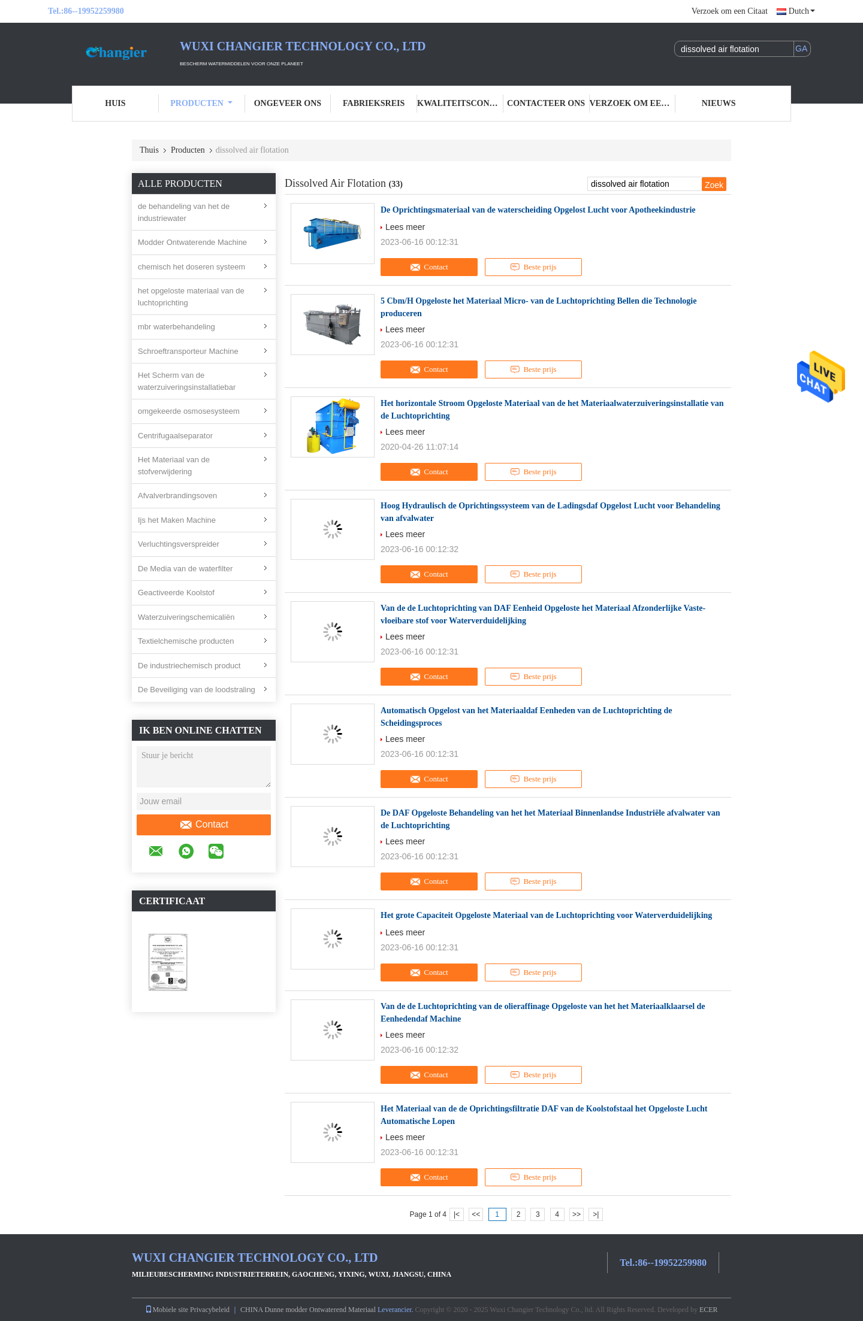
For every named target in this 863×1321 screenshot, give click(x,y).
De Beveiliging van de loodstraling (196, 689)
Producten (201, 103)
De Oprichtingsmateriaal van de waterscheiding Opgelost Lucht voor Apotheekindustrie (538, 209)
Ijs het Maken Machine (177, 520)
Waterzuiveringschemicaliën (186, 617)
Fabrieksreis (374, 103)
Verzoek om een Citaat (730, 11)
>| (596, 1214)
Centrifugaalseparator (175, 435)
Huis (115, 103)
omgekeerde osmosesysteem (189, 411)
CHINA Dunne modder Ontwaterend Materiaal (308, 1309)
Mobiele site (166, 1309)
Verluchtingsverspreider (178, 544)
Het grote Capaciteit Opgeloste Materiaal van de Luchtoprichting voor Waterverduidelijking (546, 915)
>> (576, 1214)
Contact (203, 824)
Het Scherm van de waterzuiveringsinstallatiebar (187, 381)
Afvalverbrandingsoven (177, 495)
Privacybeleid (210, 1309)
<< (476, 1214)
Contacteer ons (546, 103)
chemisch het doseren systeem (191, 266)
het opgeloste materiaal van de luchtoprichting (191, 296)
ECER (708, 1309)
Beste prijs (533, 267)
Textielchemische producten (186, 641)
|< (457, 1214)
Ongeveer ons (287, 103)
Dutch (802, 11)
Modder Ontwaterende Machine (192, 242)
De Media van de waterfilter (185, 568)
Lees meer (405, 227)
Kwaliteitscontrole (460, 103)
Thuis (149, 150)
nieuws (719, 103)
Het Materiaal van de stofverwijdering (174, 465)
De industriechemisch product (189, 665)
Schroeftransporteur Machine (188, 351)
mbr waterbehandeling (176, 326)
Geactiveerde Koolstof (176, 592)
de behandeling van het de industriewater (184, 212)
